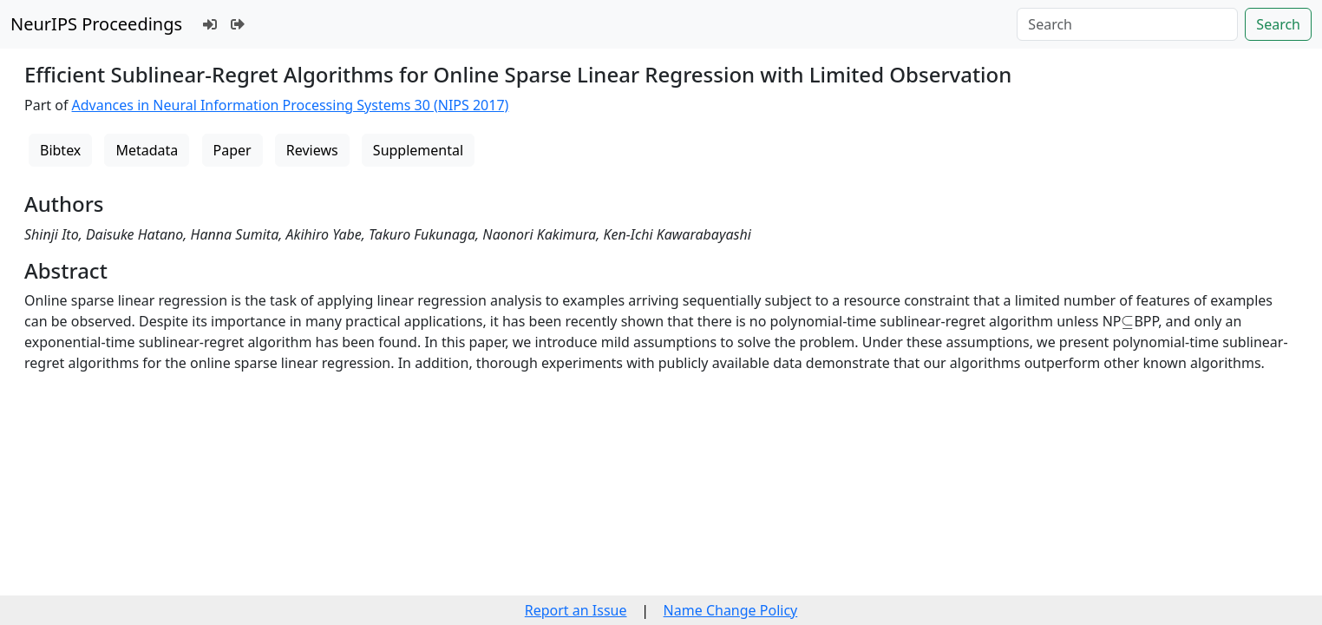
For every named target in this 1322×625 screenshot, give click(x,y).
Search (1278, 24)
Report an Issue (576, 610)
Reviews (312, 150)
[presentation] (1127, 322)
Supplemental (418, 150)
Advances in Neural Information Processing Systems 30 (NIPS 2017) (290, 105)
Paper (232, 150)
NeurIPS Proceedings (96, 24)
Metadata (146, 150)
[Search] (1127, 24)
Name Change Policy (731, 610)
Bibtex (60, 150)
